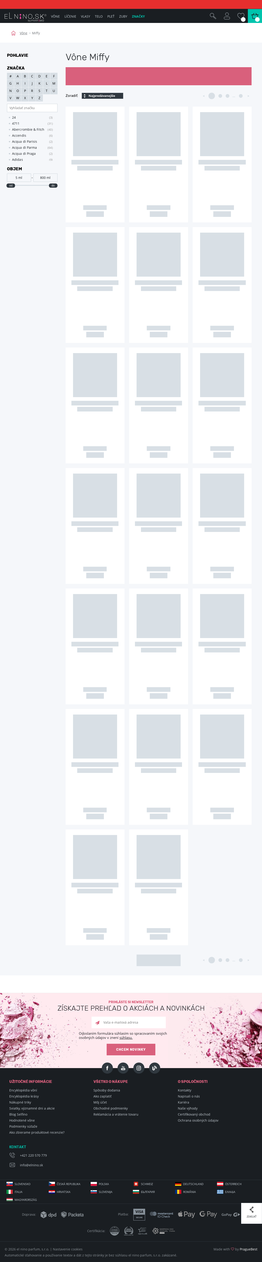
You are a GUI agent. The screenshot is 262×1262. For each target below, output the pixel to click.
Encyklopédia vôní (23, 1090)
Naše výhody (188, 1108)
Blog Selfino (18, 1114)
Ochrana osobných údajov (198, 1120)
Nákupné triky (20, 1102)
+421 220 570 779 (33, 1155)
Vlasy (85, 16)
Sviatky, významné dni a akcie (32, 1108)
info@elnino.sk (31, 1165)
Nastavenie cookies (68, 1249)
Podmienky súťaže (23, 1126)
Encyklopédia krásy (24, 1096)
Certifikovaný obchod (194, 1114)
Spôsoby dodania (106, 1090)
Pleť (111, 16)
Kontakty (184, 1090)
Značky (138, 16)
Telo (99, 16)
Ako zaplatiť (102, 1096)
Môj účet (100, 1102)
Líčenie (70, 16)
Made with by (235, 1249)
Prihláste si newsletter (131, 1006)
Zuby (123, 16)
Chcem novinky (131, 1050)
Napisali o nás (189, 1096)
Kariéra (183, 1102)
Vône (23, 33)
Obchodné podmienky (110, 1108)
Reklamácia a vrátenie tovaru (115, 1114)
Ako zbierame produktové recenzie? (36, 1132)
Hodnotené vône (22, 1120)
